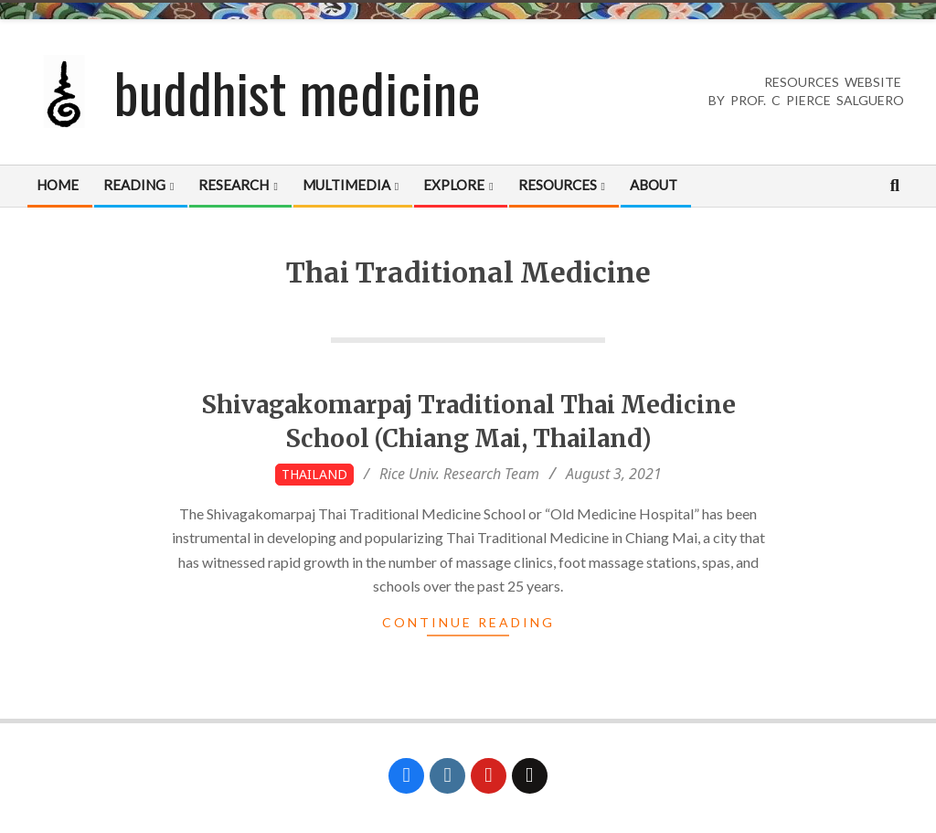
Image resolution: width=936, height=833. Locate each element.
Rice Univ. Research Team (459, 474)
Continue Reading (468, 622)
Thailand (314, 474)
